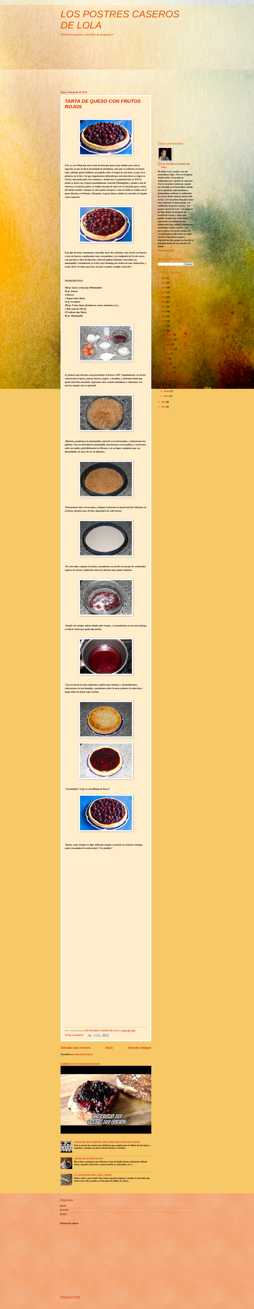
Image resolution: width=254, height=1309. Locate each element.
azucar (63, 1205)
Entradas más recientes (76, 1047)
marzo (167, 391)
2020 (163, 306)
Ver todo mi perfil (166, 250)
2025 (163, 283)
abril (166, 386)
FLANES (64, 1210)
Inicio (109, 1047)
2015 (163, 331)
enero (167, 396)
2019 (163, 311)
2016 (163, 326)
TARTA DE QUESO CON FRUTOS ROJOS (178, 377)
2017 (163, 321)
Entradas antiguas (139, 1047)
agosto (167, 354)
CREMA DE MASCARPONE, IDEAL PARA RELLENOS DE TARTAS (107, 1142)
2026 (163, 278)
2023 (163, 292)
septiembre (169, 349)
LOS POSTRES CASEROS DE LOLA (175, 165)
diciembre (168, 334)
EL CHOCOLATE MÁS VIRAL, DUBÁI (93, 1175)
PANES (63, 1214)
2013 (163, 407)
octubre (167, 344)
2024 (163, 287)
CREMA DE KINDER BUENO (88, 1158)
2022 (163, 297)
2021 (163, 302)
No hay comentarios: (75, 1035)
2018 (163, 316)
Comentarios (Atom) (83, 1054)
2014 (163, 402)
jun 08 (170, 372)
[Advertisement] (127, 63)
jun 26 (170, 367)
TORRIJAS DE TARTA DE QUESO (80, 1064)
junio (166, 363)
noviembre (169, 339)
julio (166, 358)
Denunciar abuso (69, 1223)
